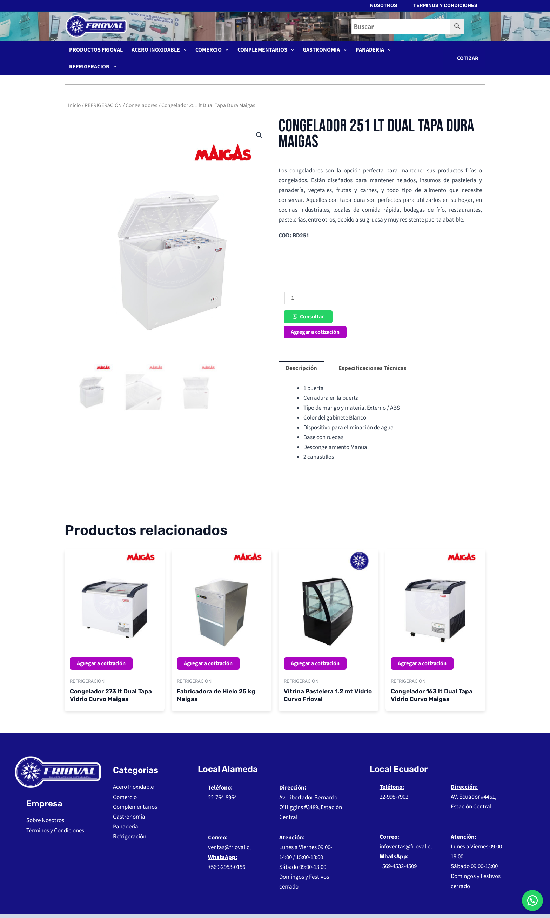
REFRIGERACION (412, 51)
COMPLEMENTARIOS (259, 51)
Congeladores (141, 91)
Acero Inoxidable (133, 773)
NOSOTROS (382, 5)
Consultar (312, 302)
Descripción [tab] (301, 354)
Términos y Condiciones (55, 816)
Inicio (74, 91)
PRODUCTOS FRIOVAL (95, 51)
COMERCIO (207, 51)
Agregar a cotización (315, 318)
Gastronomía (129, 803)
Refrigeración (129, 822)
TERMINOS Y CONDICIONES (445, 5)
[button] (467, 51)
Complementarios (135, 793)
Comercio (125, 783)
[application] (180, 51)
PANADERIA (363, 51)
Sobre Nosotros (45, 806)
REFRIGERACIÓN (103, 91)
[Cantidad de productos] (295, 284)
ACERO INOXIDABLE (156, 51)
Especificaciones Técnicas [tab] (372, 354)
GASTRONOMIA (317, 51)
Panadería (125, 812)
